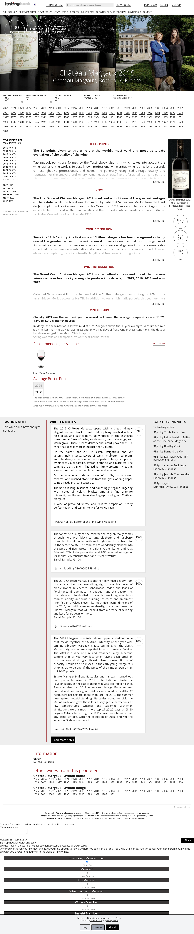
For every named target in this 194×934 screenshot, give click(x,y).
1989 (96, 112)
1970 (51, 117)
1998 (28, 112)
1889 (134, 126)
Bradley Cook (172, 446)
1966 (81, 117)
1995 (51, 112)
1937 (89, 122)
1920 (180, 122)
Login (164, 5)
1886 (142, 126)
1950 (5, 122)
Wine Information (99, 267)
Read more (158, 182)
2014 (89, 108)
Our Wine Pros (87, 12)
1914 (36, 126)
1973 (28, 117)
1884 (149, 126)
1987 (112, 112)
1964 (96, 117)
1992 (74, 112)
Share (187, 841)
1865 (172, 126)
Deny (84, 927)
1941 (66, 122)
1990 (89, 112)
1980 (165, 112)
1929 (134, 122)
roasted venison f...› (123, 97)
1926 (149, 122)
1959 (127, 117)
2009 (127, 108)
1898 (112, 126)
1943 (59, 122)
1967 (74, 117)
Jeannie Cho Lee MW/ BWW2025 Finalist (171, 476)
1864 (180, 126)
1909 (51, 126)
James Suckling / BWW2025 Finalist (169, 467)
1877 (157, 126)
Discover (74, 12)
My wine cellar (45, 12)
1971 (43, 117)
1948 (21, 122)
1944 (51, 122)
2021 (36, 108)
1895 (119, 126)
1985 (127, 112)
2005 (157, 108)
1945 (43, 122)
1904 (81, 126)
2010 (119, 108)
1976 (13, 117)
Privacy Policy (112, 920)
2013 (96, 108)
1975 (21, 117)
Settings (98, 927)
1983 (142, 112)
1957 (142, 117)
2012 (104, 108)
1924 (157, 122)
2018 (59, 108)
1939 (81, 122)
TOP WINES (100, 12)
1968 (66, 117)
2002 (180, 108)
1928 (142, 122)
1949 (13, 122)
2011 (112, 108)
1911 (43, 126)
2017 (66, 108)
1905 (74, 126)
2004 (165, 108)
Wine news (121, 12)
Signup (176, 5)
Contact (147, 12)
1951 (180, 117)
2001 (5, 112)
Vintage (111, 12)
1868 (165, 126)
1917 (21, 126)
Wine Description (99, 229)
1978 (180, 112)
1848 (5, 131)
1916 (28, 126)
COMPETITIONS (134, 12)
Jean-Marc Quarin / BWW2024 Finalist (170, 458)
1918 (13, 126)
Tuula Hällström (174, 432)
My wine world (61, 12)
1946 (36, 122)
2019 (51, 108)
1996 (43, 112)
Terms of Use (96, 920)
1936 (96, 122)
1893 (127, 126)
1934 (112, 122)
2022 (28, 108)
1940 (74, 122)
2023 (21, 108)
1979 (172, 112)
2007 (142, 108)
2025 (5, 108)
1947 (28, 122)
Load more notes (63, 740)
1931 (127, 122)
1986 (119, 112)
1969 (59, 117)
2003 (172, 108)
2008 (134, 108)
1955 (157, 117)
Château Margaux (74, 80)
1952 (172, 117)
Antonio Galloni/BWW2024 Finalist (76, 729)
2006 (149, 108)
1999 (21, 112)
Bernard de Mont (175, 451)
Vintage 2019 (99, 310)
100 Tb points (99, 144)
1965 (89, 117)
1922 (165, 122)
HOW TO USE (123, 5)
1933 (119, 122)
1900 (96, 126)
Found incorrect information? (16, 213)
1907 (59, 126)
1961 (112, 117)
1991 (81, 112)
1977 (5, 117)
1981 (157, 112)
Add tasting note (27, 12)
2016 (74, 108)
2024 (13, 108)
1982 (149, 112)
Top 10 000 (150, 5)
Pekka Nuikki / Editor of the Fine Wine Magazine (172, 439)
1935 (104, 122)
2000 (13, 112)
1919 (5, 126)
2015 (81, 108)
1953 (165, 117)
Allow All (112, 927)
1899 (104, 126)
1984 (134, 112)
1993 (66, 112)
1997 (36, 112)
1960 (119, 117)
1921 (172, 122)
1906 (66, 126)
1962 (104, 117)
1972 (36, 117)
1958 (134, 117)
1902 (89, 126)
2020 (43, 108)
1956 (149, 117)
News (99, 190)
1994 (59, 112)
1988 (104, 112)
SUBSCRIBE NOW (10, 12)
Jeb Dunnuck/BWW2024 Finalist (170, 484)
